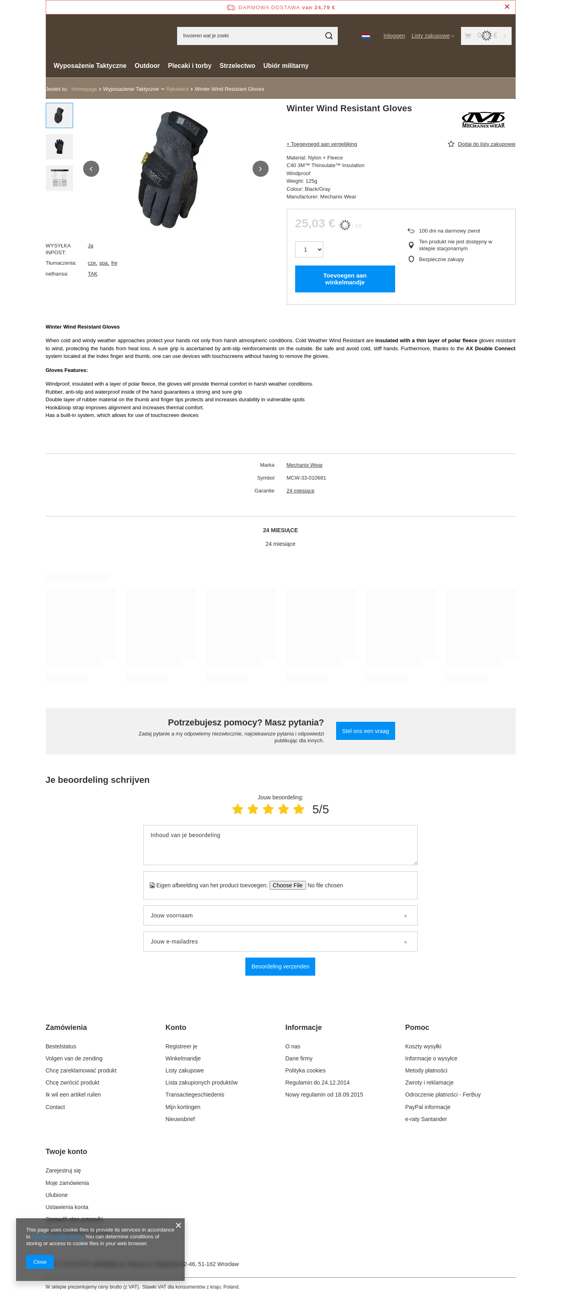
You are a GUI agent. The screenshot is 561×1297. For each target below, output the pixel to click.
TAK (93, 274)
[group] (176, 169)
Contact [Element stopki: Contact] (55, 1107)
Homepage (84, 89)
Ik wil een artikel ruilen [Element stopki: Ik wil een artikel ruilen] (73, 1094)
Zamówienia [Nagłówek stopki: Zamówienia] (66, 1027)
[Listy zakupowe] (433, 36)
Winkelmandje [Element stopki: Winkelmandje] (183, 1058)
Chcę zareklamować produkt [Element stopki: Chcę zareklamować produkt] (81, 1070)
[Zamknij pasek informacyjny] (507, 7)
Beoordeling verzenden (280, 966)
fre (114, 263)
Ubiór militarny (286, 65)
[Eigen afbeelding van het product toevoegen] (322, 885)
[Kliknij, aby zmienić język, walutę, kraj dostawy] (369, 36)
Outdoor (147, 65)
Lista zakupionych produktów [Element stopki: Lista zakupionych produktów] (201, 1082)
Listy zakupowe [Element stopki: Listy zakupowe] (184, 1070)
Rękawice (177, 89)
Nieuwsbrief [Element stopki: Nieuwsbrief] (180, 1119)
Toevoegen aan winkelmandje (345, 279)
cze (92, 263)
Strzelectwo (237, 65)
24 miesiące (300, 491)
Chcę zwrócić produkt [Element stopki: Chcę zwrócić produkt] (73, 1082)
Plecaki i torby (190, 65)
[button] (91, 169)
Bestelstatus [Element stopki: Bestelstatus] (61, 1046)
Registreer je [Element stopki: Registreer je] (181, 1046)
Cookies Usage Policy (57, 1237)
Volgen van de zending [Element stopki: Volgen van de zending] (74, 1058)
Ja (91, 246)
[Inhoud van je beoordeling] (280, 845)
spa (103, 263)
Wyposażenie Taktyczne (90, 65)
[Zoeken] (329, 36)
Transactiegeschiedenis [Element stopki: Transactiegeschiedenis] (194, 1094)
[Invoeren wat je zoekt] (257, 36)
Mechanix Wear (305, 465)
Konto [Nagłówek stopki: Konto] (175, 1027)
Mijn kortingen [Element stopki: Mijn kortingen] (182, 1107)
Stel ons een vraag (365, 731)
